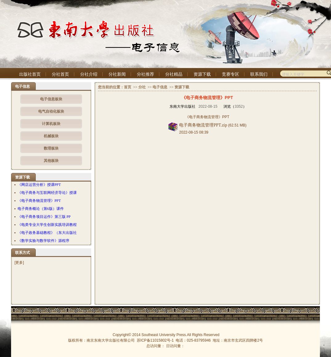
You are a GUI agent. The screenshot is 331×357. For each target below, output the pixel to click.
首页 (127, 87)
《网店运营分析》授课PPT (39, 185)
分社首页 (60, 74)
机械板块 (51, 136)
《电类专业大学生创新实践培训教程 (47, 225)
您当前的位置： (111, 87)
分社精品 (173, 74)
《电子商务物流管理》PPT (39, 201)
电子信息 (160, 87)
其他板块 (51, 160)
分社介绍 (88, 74)
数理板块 (51, 148)
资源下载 (202, 74)
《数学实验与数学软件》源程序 (43, 241)
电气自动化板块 (51, 111)
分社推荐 (145, 74)
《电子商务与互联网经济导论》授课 (47, 193)
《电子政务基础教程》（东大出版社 (47, 233)
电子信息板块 (51, 99)
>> (134, 87)
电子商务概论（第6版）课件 (41, 209)
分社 (142, 87)
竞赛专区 (230, 74)
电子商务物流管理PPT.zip (203, 125)
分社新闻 (117, 74)
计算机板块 (51, 124)
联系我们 (259, 74)
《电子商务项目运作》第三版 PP (44, 217)
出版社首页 (30, 74)
